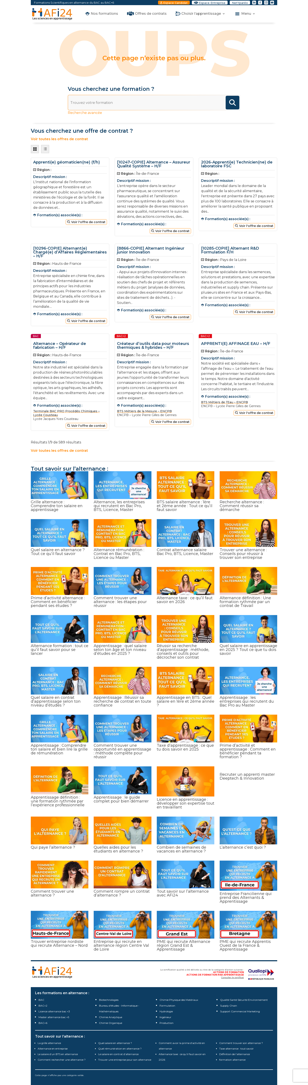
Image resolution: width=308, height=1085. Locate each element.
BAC (41, 999)
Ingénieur (165, 1017)
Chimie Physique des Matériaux (179, 999)
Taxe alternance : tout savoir (236, 1048)
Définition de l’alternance (234, 1054)
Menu (246, 14)
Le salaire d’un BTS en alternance (58, 1054)
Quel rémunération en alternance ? (120, 1048)
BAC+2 (42, 1005)
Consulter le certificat (232, 977)
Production (166, 1023)
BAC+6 (42, 1023)
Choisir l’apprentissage (201, 14)
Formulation (167, 1005)
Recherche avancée (85, 113)
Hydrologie (166, 1011)
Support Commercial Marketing (240, 1011)
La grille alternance (49, 1043)
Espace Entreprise (212, 2)
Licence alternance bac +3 (54, 1011)
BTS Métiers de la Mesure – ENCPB (144, 411)
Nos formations (104, 14)
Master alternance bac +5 (53, 1017)
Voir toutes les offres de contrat (59, 139)
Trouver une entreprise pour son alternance (124, 1059)
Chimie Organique (110, 1023)
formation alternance (232, 1059)
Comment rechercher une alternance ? (62, 1059)
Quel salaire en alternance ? (115, 1043)
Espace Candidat (175, 2)
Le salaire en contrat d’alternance (118, 1054)
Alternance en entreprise (53, 1048)
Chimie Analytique (110, 1017)
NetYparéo (240, 2)
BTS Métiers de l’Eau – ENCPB (224, 402)
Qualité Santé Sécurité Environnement (244, 999)
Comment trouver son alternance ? (241, 1043)
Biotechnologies (108, 999)
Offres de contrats (151, 14)
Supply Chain (228, 1005)
